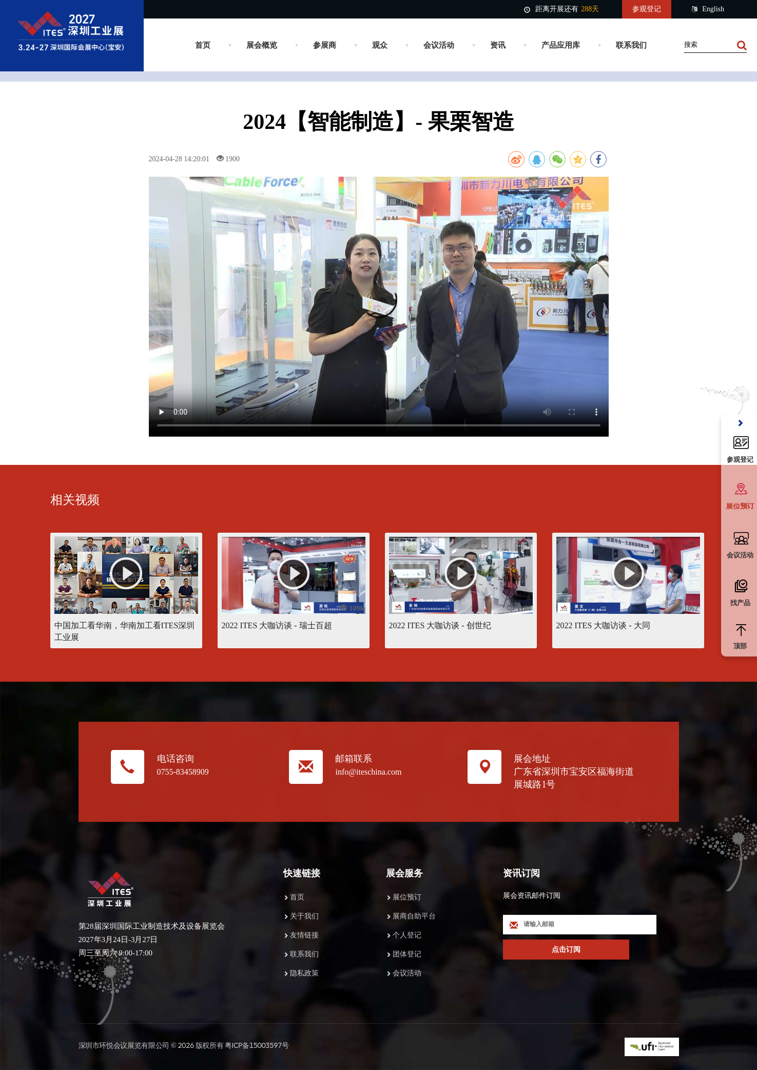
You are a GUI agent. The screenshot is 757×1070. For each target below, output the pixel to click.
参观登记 (646, 9)
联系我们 (631, 45)
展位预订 (407, 897)
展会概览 (261, 45)
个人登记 (407, 935)
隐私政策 (304, 973)
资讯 (498, 45)
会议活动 (438, 45)
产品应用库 (560, 45)
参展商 (324, 45)
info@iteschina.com (368, 771)
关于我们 (304, 916)
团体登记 (407, 954)
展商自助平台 (414, 916)
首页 (202, 45)
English (708, 9)
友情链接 (304, 935)
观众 (379, 45)
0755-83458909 (183, 771)
